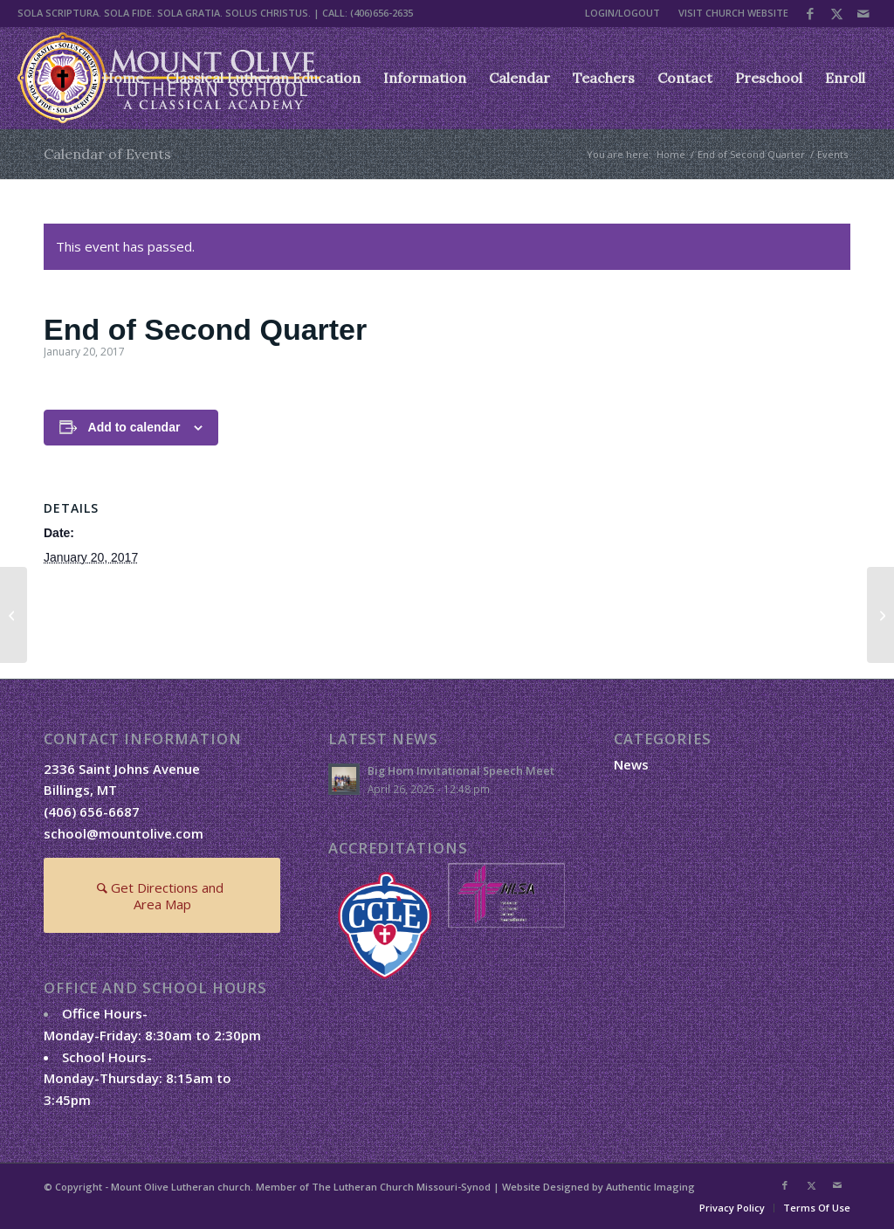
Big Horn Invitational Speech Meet (461, 770)
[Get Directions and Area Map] (162, 895)
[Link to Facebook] (810, 13)
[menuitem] (623, 13)
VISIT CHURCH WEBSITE (733, 12)
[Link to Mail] (863, 13)
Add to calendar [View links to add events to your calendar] (134, 427)
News (631, 764)
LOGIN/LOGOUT (622, 12)
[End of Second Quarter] (13, 615)
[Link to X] (836, 13)
